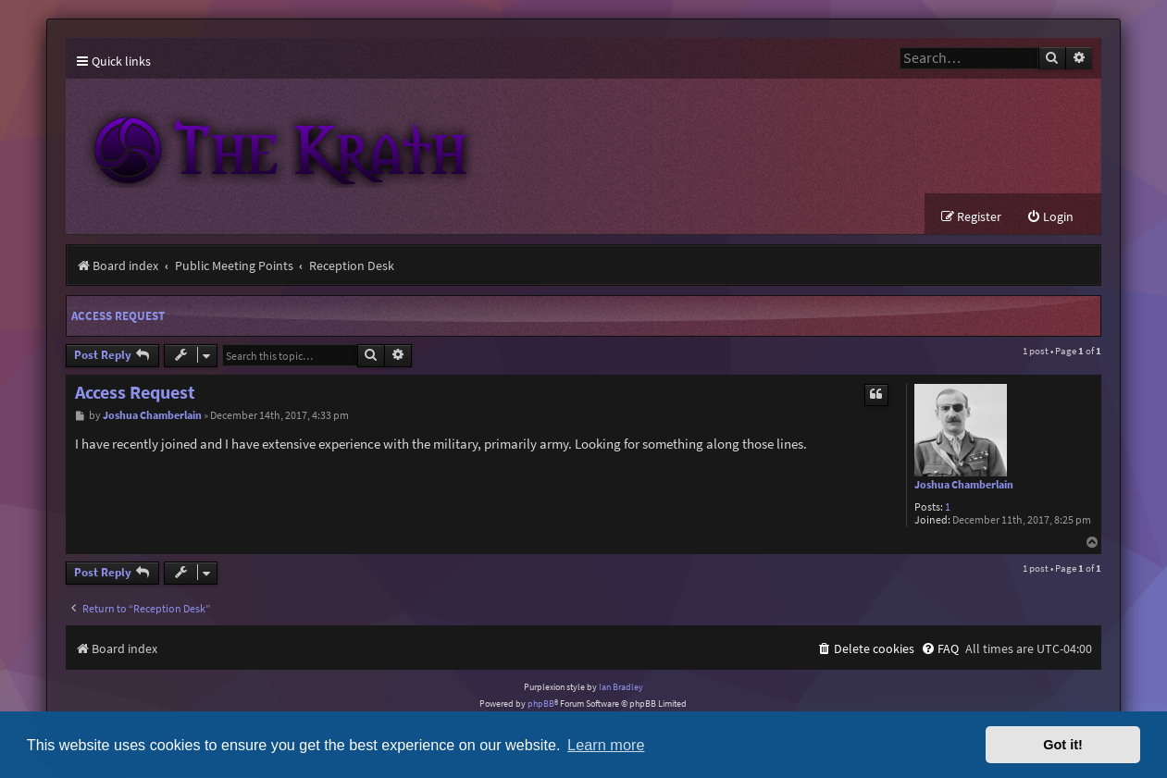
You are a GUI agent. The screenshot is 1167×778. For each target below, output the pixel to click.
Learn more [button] (605, 744)
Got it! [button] (1063, 744)
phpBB (541, 704)
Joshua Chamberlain (963, 485)
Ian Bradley (621, 688)
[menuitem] (1050, 218)
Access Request (118, 317)
